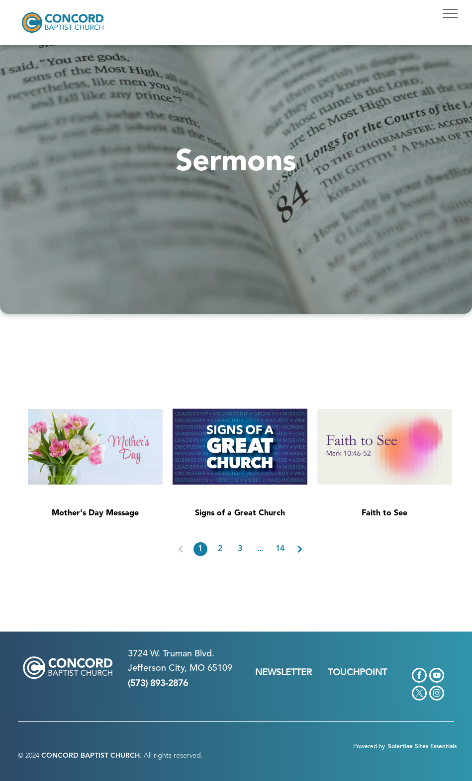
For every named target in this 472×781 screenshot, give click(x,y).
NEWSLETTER (283, 672)
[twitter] (419, 694)
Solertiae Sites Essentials (422, 747)
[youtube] (436, 676)
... (260, 549)
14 (280, 549)
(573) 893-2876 (158, 683)
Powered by (369, 747)
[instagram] (436, 694)
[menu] (450, 13)
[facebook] (419, 676)
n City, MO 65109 (196, 668)
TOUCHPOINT (357, 672)
